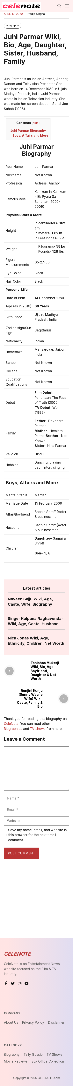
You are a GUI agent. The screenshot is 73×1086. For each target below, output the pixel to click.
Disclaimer (56, 1022)
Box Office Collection (48, 1061)
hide (36, 123)
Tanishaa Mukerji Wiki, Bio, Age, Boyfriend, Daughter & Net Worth (45, 671)
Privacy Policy (33, 1022)
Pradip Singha (36, 13)
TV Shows (54, 1054)
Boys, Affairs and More (30, 135)
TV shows (38, 729)
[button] (59, 6)
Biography (12, 25)
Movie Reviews (16, 1061)
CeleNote (11, 724)
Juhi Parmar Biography (28, 131)
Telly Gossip (33, 1054)
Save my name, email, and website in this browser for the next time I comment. (37, 835)
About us (11, 1022)
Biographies (13, 729)
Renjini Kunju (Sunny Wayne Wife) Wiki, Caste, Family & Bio (30, 699)
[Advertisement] (36, 899)
